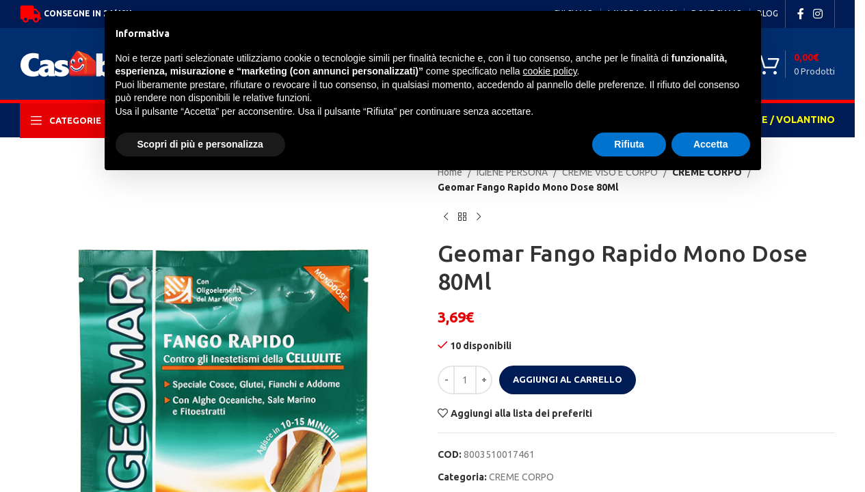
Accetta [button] (710, 144)
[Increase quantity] (483, 380)
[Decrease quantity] (446, 380)
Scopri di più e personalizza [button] (200, 144)
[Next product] (478, 217)
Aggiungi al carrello (567, 379)
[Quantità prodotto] (465, 380)
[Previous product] (446, 217)
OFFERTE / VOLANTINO (779, 119)
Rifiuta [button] (629, 144)
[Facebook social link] (801, 13)
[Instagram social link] (818, 13)
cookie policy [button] (549, 71)
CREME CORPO (521, 477)
